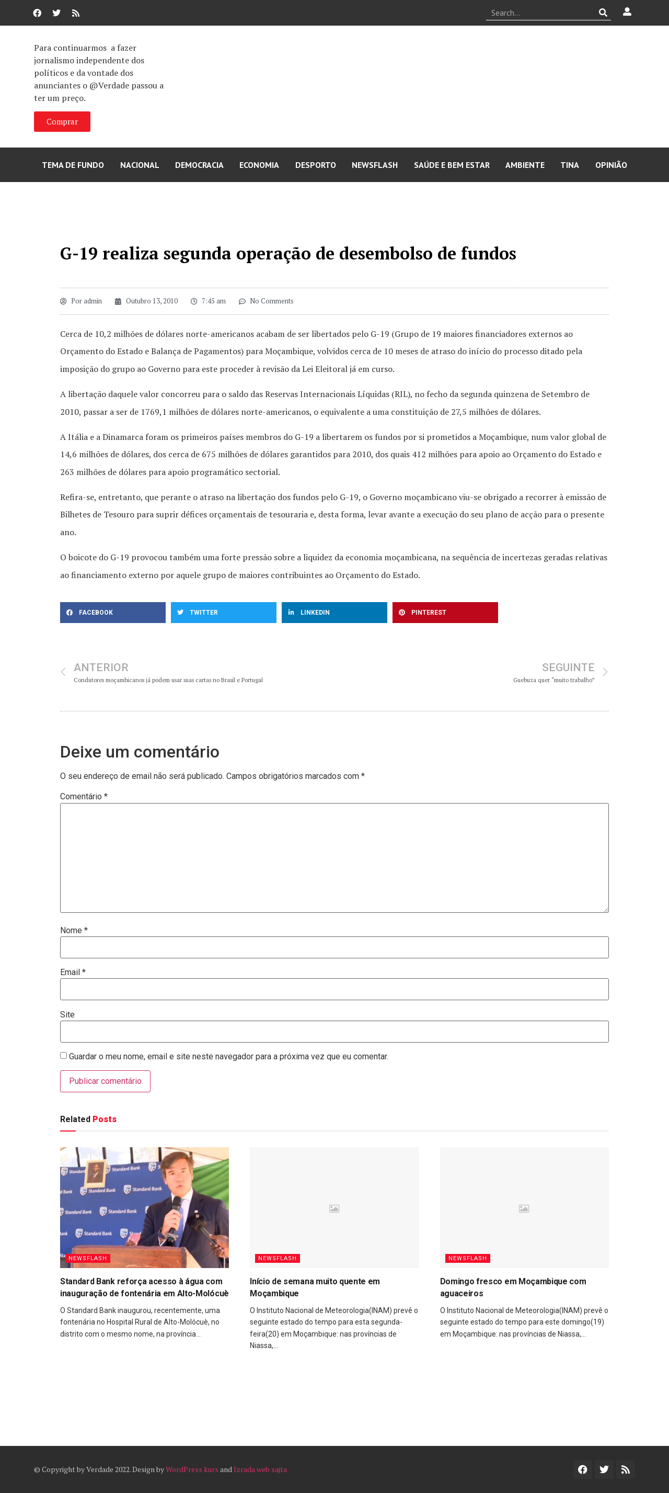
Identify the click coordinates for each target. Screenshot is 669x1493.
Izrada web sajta (260, 1469)
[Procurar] (603, 12)
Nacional (139, 165)
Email (73, 972)
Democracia (199, 165)
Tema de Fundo (73, 165)
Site (67, 1015)
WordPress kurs (192, 1469)
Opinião (611, 165)
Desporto (315, 165)
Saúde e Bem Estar (452, 165)
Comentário (84, 797)
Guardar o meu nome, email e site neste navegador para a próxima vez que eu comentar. (228, 1057)
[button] (113, 612)
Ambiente (525, 165)
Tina (569, 165)
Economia (259, 165)
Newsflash (375, 165)
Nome (74, 930)
